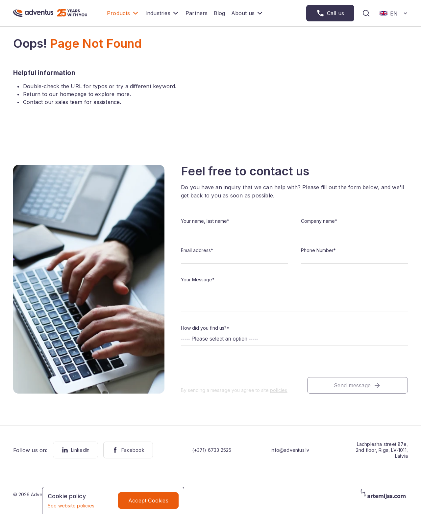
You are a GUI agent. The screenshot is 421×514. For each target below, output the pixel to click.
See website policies (71, 505)
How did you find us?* (205, 328)
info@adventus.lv (290, 450)
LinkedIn (76, 450)
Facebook (128, 450)
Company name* (319, 221)
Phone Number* (318, 250)
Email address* (197, 250)
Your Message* (197, 279)
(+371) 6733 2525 (211, 450)
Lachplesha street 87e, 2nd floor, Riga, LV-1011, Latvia (382, 450)
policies (278, 390)
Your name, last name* (205, 221)
